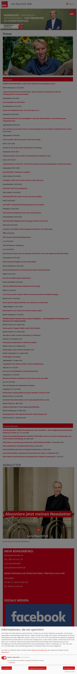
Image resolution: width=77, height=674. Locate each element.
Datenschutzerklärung (39, 650)
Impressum (5, 652)
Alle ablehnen (6, 668)
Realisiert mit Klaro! (70, 671)
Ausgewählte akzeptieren (37, 668)
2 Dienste (11, 662)
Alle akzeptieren (68, 668)
